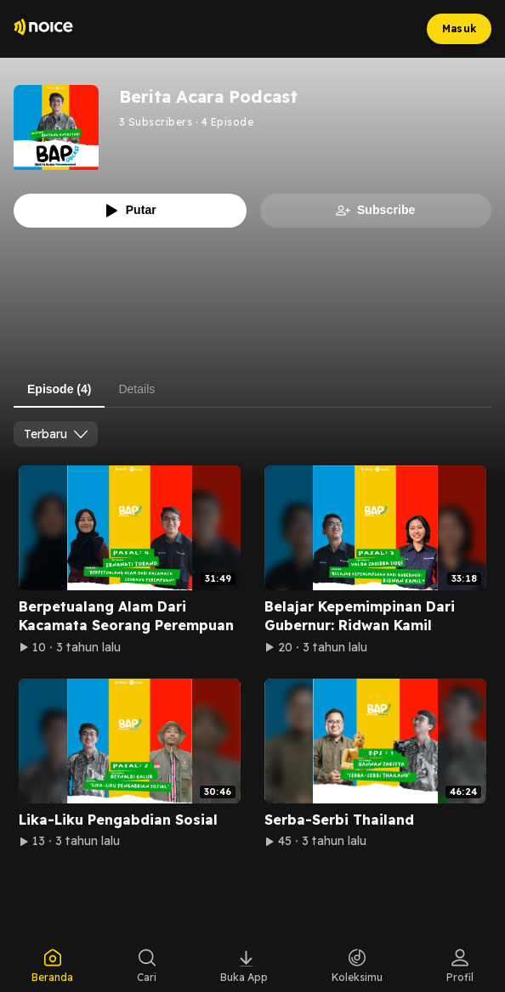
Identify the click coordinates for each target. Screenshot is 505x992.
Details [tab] (136, 389)
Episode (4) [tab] (59, 389)
